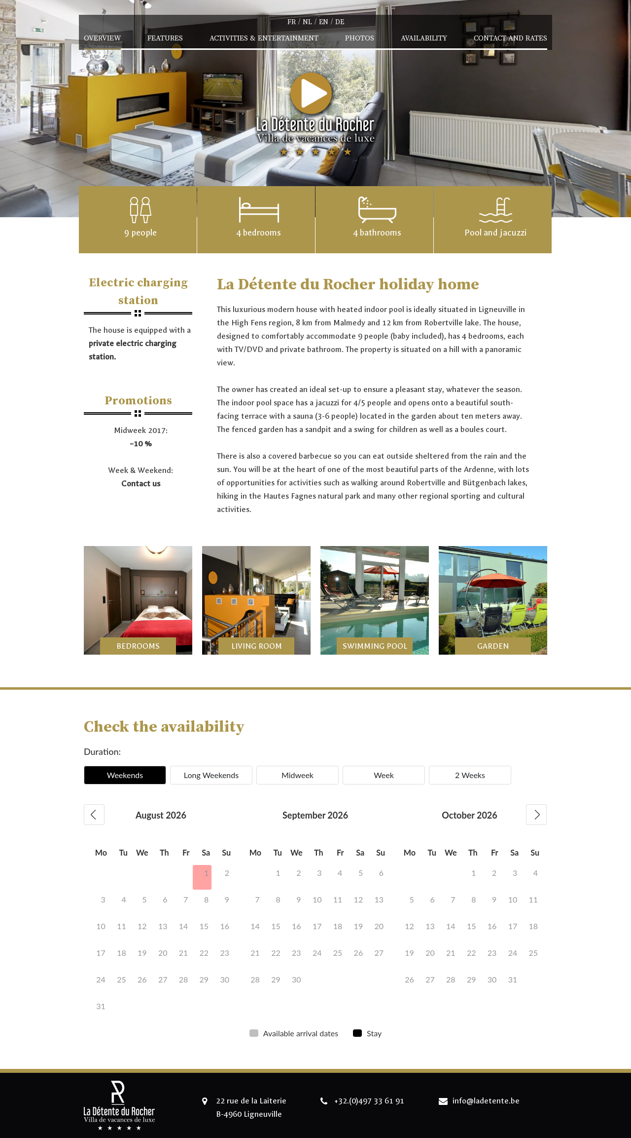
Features (165, 38)
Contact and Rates (510, 38)
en (323, 22)
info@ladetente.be (486, 1100)
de (339, 22)
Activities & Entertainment (264, 38)
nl (307, 22)
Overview (102, 38)
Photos (359, 38)
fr (291, 22)
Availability (424, 38)
